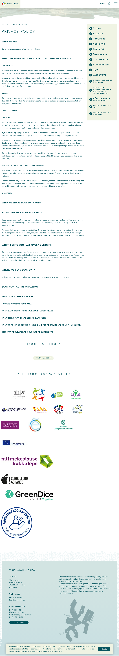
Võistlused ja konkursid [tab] (101, 99)
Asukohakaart (19, 622)
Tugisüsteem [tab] (101, 65)
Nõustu (104, 649)
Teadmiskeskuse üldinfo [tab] (102, 81)
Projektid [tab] (99, 44)
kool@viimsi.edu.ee (17, 600)
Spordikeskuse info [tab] (102, 106)
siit (60, 651)
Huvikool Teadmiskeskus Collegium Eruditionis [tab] (102, 90)
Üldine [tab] (97, 28)
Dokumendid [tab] (100, 59)
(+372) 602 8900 (15, 597)
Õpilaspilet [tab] (100, 54)
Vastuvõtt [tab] (99, 75)
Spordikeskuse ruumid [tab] (102, 114)
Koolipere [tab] (99, 39)
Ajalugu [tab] (98, 34)
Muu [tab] (95, 70)
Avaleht (5, 24)
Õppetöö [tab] (98, 49)
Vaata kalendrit (43, 358)
